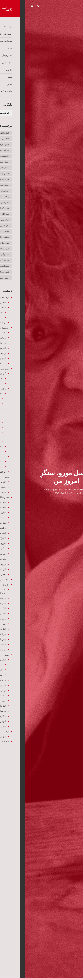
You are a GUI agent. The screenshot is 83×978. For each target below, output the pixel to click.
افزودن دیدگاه (50, 493)
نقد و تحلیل (22, 489)
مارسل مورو (33, 489)
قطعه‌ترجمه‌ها (45, 489)
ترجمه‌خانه (56, 489)
